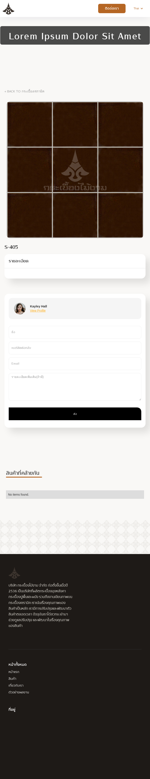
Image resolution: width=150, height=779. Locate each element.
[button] (138, 8)
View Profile (38, 310)
